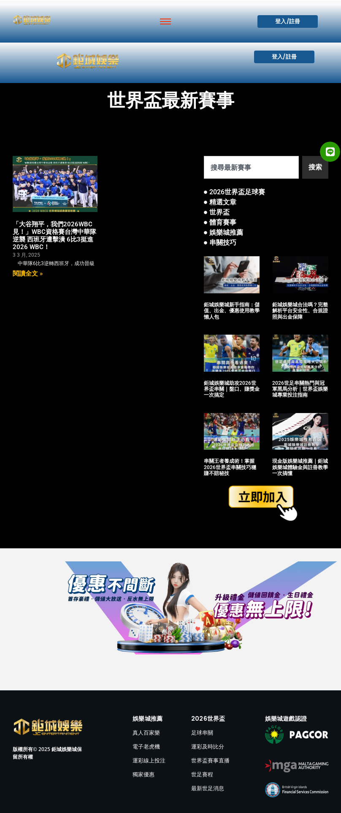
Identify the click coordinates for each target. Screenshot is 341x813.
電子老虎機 (146, 746)
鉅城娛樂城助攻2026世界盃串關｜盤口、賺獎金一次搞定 (232, 389)
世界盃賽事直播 (210, 760)
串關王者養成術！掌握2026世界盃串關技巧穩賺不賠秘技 (230, 467)
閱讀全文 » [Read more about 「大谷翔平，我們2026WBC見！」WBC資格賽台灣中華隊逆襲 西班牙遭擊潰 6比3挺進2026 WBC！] (28, 273)
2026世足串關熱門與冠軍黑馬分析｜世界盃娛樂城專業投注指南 (300, 389)
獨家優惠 (143, 774)
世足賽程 (202, 774)
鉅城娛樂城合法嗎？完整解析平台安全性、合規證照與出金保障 (300, 311)
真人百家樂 (146, 732)
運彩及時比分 (207, 746)
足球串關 (202, 732)
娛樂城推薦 (147, 718)
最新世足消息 (207, 788)
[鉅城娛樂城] (32, 19)
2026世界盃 (208, 718)
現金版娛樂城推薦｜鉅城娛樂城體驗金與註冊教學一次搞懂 (300, 467)
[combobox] (251, 167)
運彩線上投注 (149, 760)
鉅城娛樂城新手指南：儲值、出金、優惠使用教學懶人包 (232, 311)
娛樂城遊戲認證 (286, 718)
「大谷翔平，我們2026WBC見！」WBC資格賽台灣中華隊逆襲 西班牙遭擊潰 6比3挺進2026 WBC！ (54, 235)
